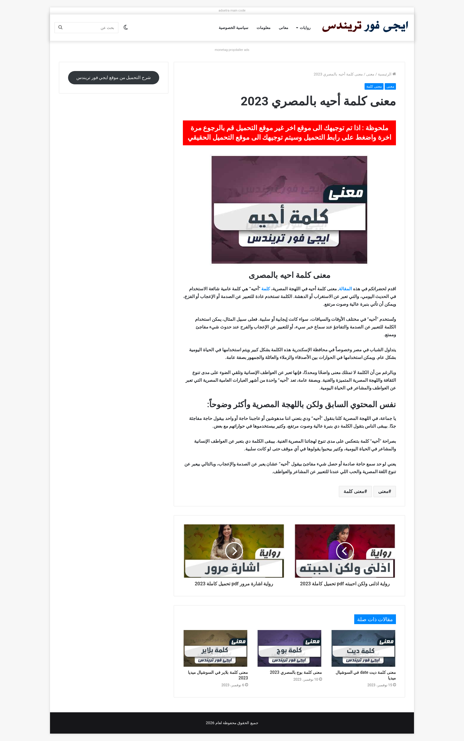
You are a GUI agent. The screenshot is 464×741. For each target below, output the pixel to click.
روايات (305, 27)
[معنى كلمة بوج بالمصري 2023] (289, 648)
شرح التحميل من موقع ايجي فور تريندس (113, 77)
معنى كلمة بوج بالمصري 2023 (296, 672)
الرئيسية (387, 74)
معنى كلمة (374, 86)
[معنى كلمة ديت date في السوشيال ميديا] (363, 648)
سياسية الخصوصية (233, 27)
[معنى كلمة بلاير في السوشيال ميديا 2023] (215, 648)
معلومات (263, 27)
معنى (370, 74)
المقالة (345, 288)
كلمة (265, 288)
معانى (283, 27)
